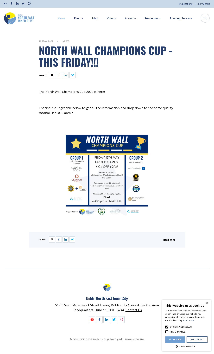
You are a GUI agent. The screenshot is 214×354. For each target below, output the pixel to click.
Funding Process (181, 18)
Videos (111, 18)
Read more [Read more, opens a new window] (188, 320)
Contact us (204, 3)
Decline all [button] (197, 339)
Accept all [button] (175, 339)
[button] (186, 346)
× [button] (207, 303)
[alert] (186, 325)
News (61, 18)
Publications (186, 3)
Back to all (169, 239)
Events (78, 18)
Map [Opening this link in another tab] (95, 18)
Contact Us (134, 310)
